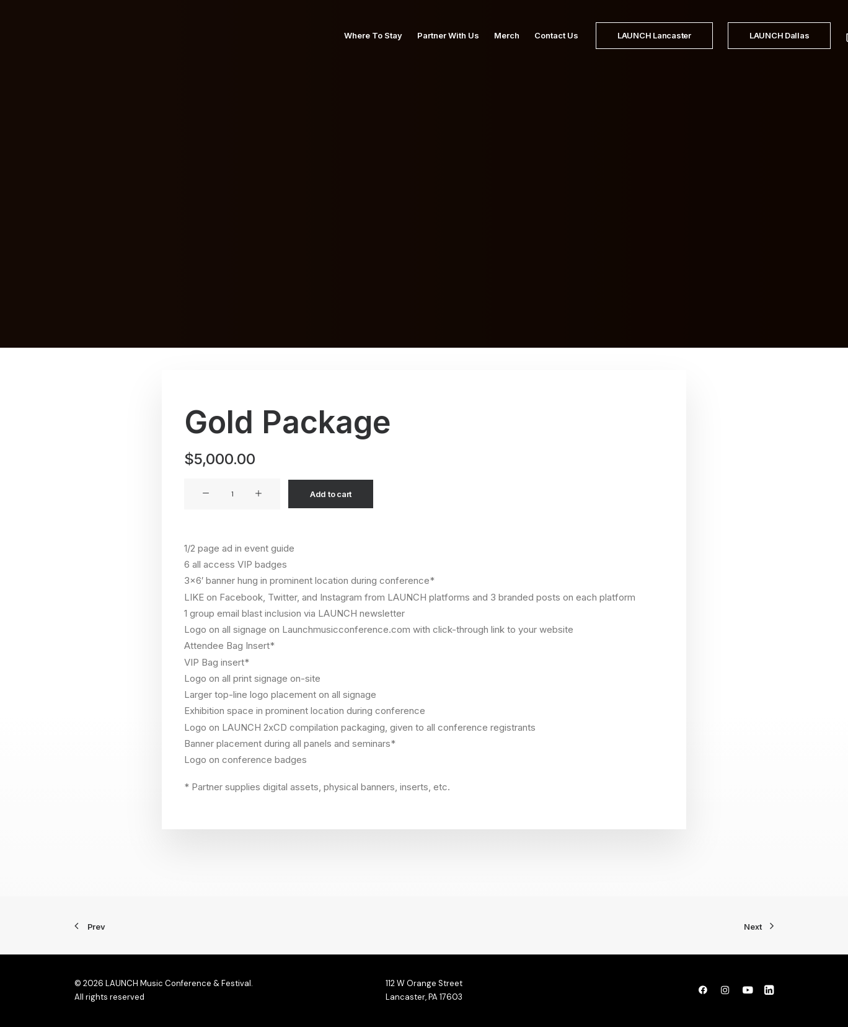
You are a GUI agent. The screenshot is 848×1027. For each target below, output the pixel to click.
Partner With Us (418, 48)
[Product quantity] (232, 493)
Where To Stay (343, 48)
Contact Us (527, 48)
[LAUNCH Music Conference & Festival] (161, 48)
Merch (477, 48)
